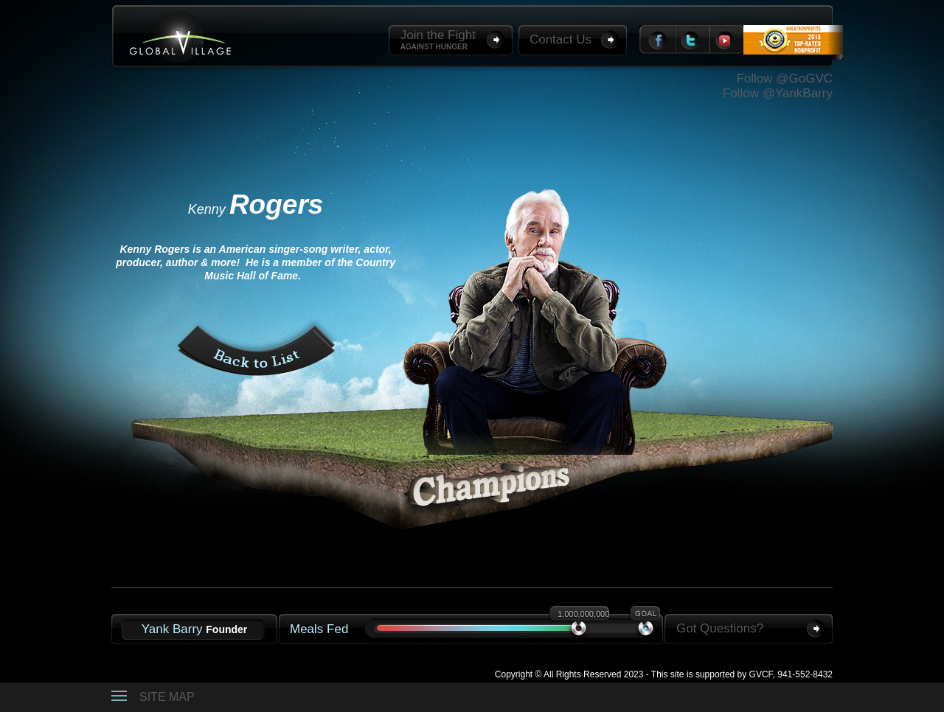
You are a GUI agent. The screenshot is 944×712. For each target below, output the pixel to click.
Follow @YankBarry (778, 93)
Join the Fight (438, 40)
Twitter (692, 39)
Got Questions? (719, 628)
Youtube (726, 39)
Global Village (180, 37)
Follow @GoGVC (784, 78)
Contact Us (560, 39)
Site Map (167, 697)
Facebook (657, 39)
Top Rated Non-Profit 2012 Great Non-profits (793, 50)
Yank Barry (195, 629)
